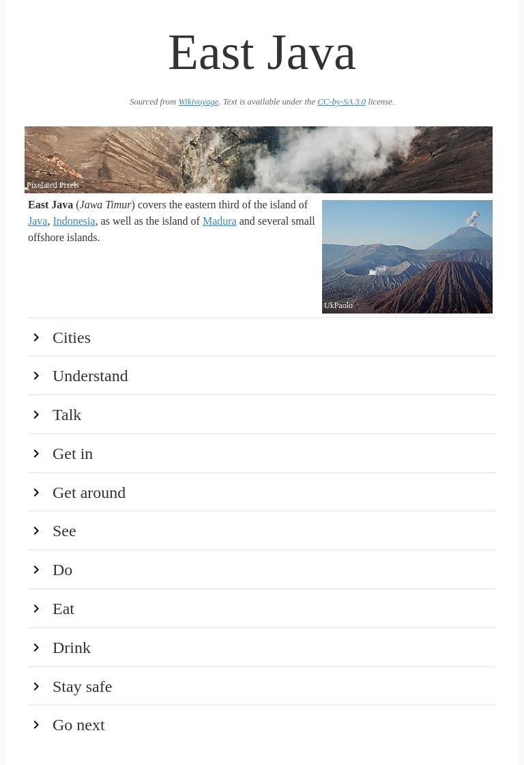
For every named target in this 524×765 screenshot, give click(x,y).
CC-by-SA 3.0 (341, 102)
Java (37, 221)
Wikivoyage (198, 102)
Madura (220, 221)
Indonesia (74, 221)
